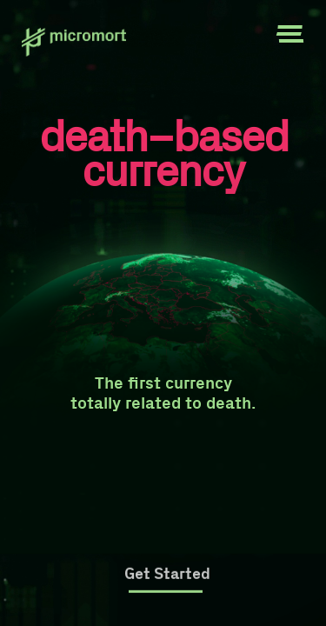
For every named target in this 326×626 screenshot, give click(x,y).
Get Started (167, 574)
